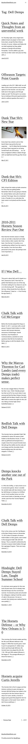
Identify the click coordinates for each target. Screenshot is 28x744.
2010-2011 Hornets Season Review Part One (12, 226)
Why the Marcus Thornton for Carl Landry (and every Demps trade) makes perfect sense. (13, 372)
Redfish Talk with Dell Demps (13, 425)
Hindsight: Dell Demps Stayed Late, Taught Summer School (12, 573)
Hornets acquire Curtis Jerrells (11, 678)
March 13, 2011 (5, 346)
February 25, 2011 (6, 407)
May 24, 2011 (4, 206)
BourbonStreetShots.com (8, 2)
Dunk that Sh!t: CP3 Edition (11, 178)
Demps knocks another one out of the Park (13, 474)
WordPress (17, 738)
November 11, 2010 (6, 605)
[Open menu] (26, 2)
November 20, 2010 (6, 504)
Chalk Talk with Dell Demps (12, 522)
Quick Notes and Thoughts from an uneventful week (13, 27)
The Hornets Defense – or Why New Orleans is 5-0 (13, 626)
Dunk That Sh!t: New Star (12, 120)
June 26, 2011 (5, 58)
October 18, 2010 (5, 705)
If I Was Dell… (11, 271)
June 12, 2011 (5, 101)
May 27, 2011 (4, 160)
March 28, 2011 (5, 297)
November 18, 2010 (6, 551)
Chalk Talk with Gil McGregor (12, 315)
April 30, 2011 (5, 255)
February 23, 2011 (6, 455)
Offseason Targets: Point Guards (13, 76)
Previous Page (6, 720)
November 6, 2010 (6, 660)
